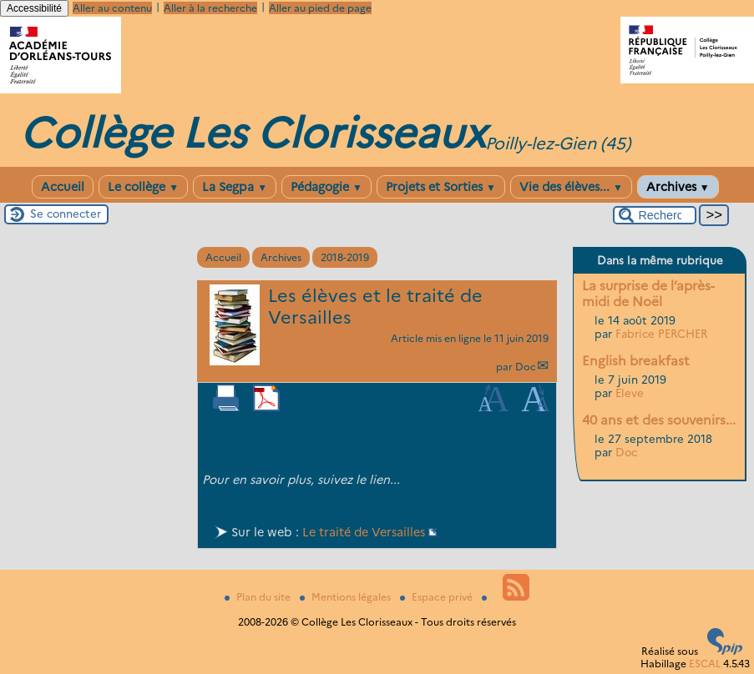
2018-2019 (345, 257)
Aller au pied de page (320, 8)
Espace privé (437, 597)
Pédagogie (326, 186)
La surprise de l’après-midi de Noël (648, 293)
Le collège (143, 186)
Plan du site (259, 597)
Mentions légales (346, 597)
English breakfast (636, 361)
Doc (525, 366)
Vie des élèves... (571, 186)
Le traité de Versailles (363, 532)
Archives (678, 186)
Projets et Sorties (441, 186)
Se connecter (65, 213)
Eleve (629, 393)
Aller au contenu (112, 8)
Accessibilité (34, 8)
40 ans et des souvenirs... (659, 420)
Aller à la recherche (210, 8)
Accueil (62, 186)
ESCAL (705, 663)
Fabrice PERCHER (661, 333)
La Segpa (234, 186)
